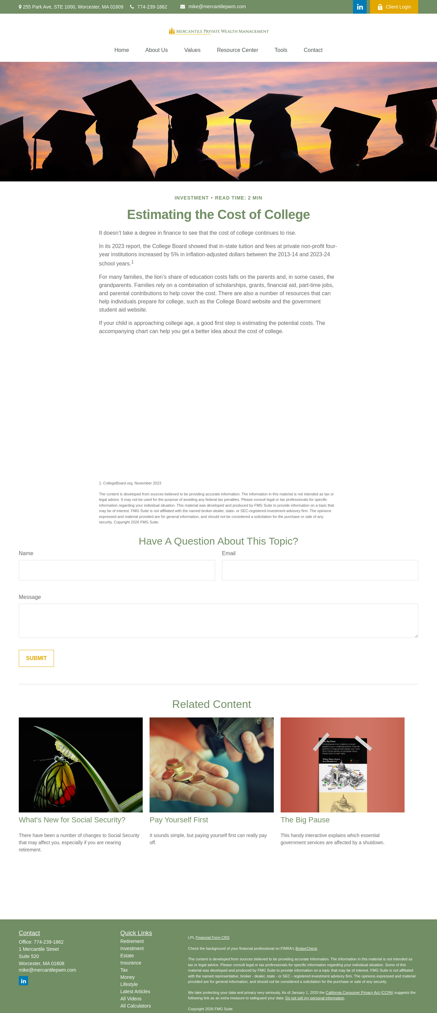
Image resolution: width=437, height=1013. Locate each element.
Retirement (132, 941)
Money (128, 977)
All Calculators (136, 1006)
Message (30, 597)
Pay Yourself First (179, 820)
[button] (121, 50)
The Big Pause (305, 820)
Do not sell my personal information (314, 998)
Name (26, 553)
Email (229, 553)
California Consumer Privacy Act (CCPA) (359, 992)
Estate (127, 955)
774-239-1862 (148, 7)
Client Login (394, 7)
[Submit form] (36, 658)
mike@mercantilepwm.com (213, 6)
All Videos (131, 998)
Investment (132, 948)
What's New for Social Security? (72, 820)
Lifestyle (129, 984)
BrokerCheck (306, 948)
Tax (124, 970)
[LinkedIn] (360, 7)
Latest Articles (135, 991)
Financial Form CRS (212, 937)
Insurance (131, 963)
